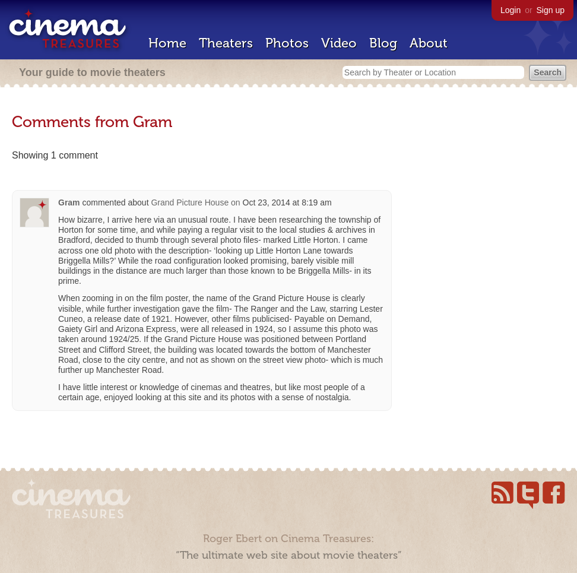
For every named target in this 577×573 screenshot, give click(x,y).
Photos (287, 43)
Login (510, 10)
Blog (383, 43)
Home (167, 43)
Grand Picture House (190, 202)
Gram (69, 202)
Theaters (226, 43)
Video (339, 43)
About (429, 43)
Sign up (551, 10)
